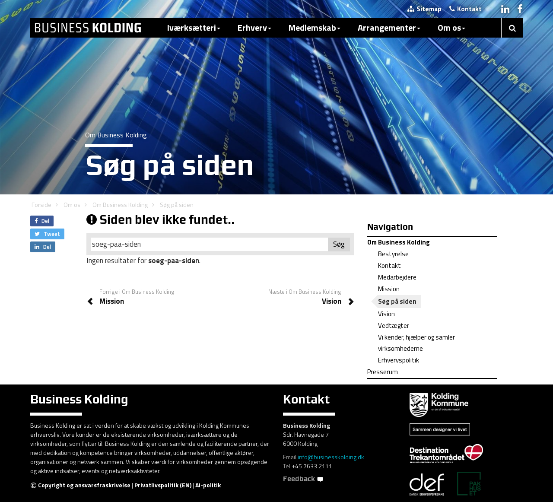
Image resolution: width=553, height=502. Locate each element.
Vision (386, 314)
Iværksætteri (193, 27)
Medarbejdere (397, 277)
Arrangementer (389, 27)
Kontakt (465, 9)
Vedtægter (393, 325)
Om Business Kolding (120, 204)
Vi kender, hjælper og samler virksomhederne (416, 342)
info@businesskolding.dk (331, 456)
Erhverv (254, 27)
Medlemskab (314, 27)
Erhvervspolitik (398, 360)
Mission (389, 289)
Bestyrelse (393, 254)
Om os (451, 27)
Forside (41, 204)
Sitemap (424, 9)
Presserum (382, 372)
